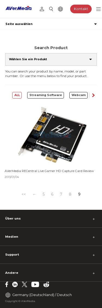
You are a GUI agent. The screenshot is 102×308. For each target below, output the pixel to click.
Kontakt (81, 9)
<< (23, 194)
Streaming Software (45, 95)
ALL (17, 95)
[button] (93, 95)
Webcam (79, 95)
